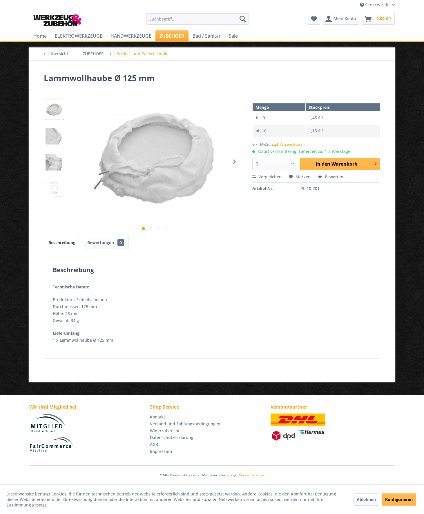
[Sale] (233, 35)
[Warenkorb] (378, 19)
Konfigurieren (399, 499)
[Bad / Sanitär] (207, 35)
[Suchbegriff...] (197, 19)
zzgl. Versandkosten (288, 144)
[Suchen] (243, 19)
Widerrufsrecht (165, 430)
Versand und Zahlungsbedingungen (185, 424)
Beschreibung (61, 242)
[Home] (40, 35)
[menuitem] (197, 19)
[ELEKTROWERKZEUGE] (78, 35)
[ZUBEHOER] (172, 35)
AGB (154, 444)
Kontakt (157, 417)
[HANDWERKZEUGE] (130, 35)
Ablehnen (366, 499)
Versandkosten (251, 475)
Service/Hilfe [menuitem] (375, 5)
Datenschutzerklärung (171, 437)
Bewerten (330, 177)
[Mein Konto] (341, 19)
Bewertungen (105, 242)
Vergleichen (267, 177)
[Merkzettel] (314, 19)
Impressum (161, 451)
